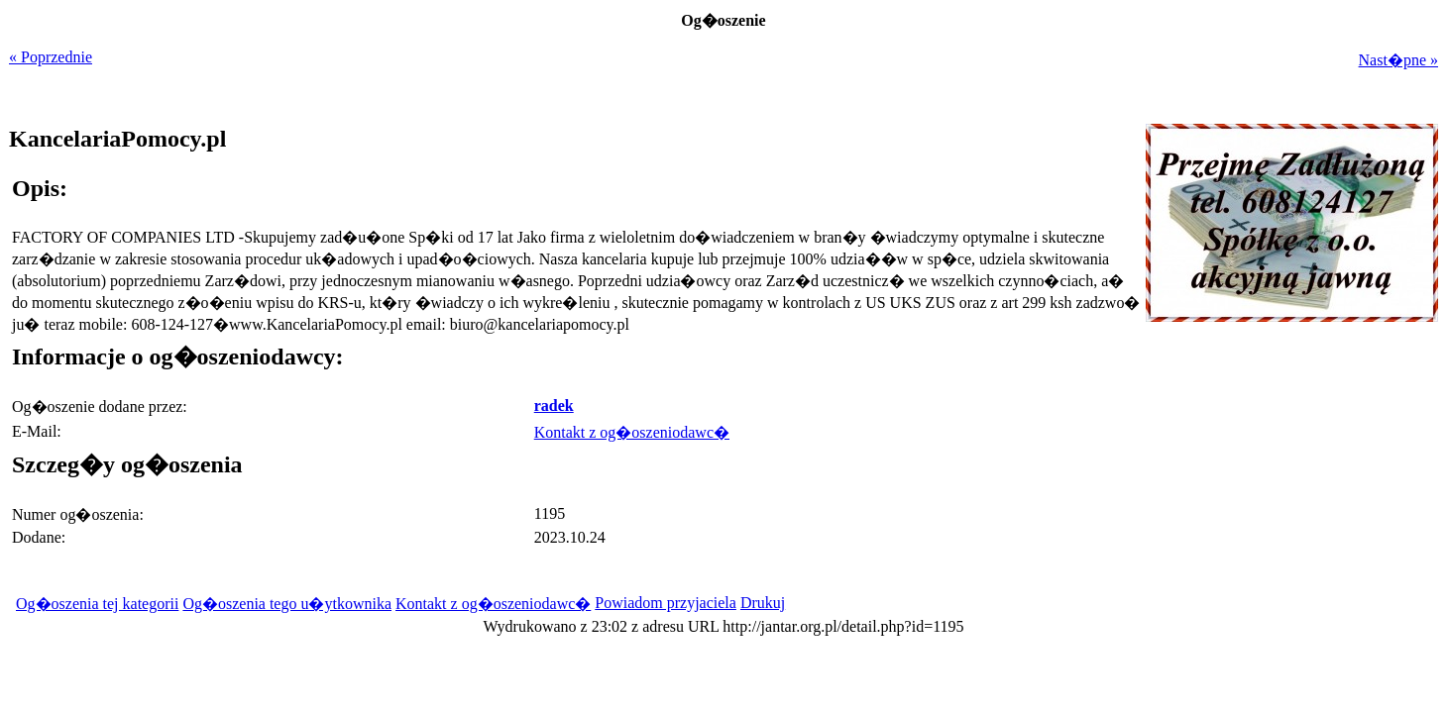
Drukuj (762, 602)
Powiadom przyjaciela (665, 602)
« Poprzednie (50, 57)
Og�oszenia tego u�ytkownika (286, 603)
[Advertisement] (1314, 463)
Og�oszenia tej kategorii (97, 603)
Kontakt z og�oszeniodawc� (631, 432)
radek (554, 405)
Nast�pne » (1398, 59)
